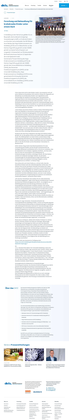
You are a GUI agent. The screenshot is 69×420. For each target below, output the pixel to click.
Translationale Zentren (21, 410)
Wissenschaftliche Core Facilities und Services (21, 408)
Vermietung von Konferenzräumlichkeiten (59, 408)
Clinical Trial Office (32, 405)
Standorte (6, 405)
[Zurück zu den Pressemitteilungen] (9, 12)
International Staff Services (47, 413)
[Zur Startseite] (10, 5)
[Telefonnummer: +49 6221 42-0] (51, 387)
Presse (60, 1)
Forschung (19, 401)
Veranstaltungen (58, 405)
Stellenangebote (45, 403)
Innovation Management (33, 403)
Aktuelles (57, 401)
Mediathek (57, 418)
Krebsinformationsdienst (33, 407)
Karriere (44, 401)
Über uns (6, 401)
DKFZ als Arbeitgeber (46, 405)
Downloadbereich (58, 417)
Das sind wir (6, 403)
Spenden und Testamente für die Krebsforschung (8, 411)
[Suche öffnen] (67, 1)
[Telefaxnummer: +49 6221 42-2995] (51, 389)
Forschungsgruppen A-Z (21, 405)
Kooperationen (32, 418)
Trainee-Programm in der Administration (46, 411)
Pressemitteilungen (58, 403)
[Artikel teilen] (6, 30)
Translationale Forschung (33, 409)
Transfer (31, 401)
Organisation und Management (7, 408)
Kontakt (56, 1)
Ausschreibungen (58, 410)
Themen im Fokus (58, 412)
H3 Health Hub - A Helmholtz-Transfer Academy (32, 415)
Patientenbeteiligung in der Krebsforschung (34, 411)
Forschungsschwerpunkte (21, 403)
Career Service (44, 415)
